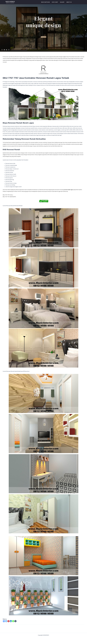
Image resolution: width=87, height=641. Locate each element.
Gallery (62, 2)
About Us (69, 2)
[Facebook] (4, 621)
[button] (1, 30)
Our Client (55, 2)
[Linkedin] (11, 621)
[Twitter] (6, 621)
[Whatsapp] (13, 621)
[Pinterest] (8, 621)
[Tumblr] (15, 621)
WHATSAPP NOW (45, 2)
